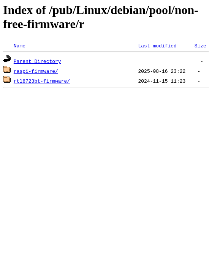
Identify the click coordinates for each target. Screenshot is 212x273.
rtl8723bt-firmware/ (42, 80)
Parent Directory (37, 61)
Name (19, 45)
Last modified (157, 45)
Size (200, 45)
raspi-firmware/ (36, 70)
